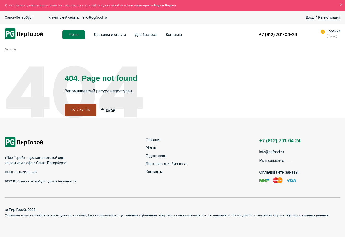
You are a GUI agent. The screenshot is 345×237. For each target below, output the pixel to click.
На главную (80, 109)
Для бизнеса (146, 34)
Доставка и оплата (110, 34)
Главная (153, 139)
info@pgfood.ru (94, 17)
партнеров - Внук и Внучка (155, 5)
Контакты (174, 34)
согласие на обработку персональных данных (290, 215)
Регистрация (329, 17)
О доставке (156, 155)
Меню (74, 34)
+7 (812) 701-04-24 (278, 34)
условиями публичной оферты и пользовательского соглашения (174, 215)
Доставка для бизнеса (166, 163)
